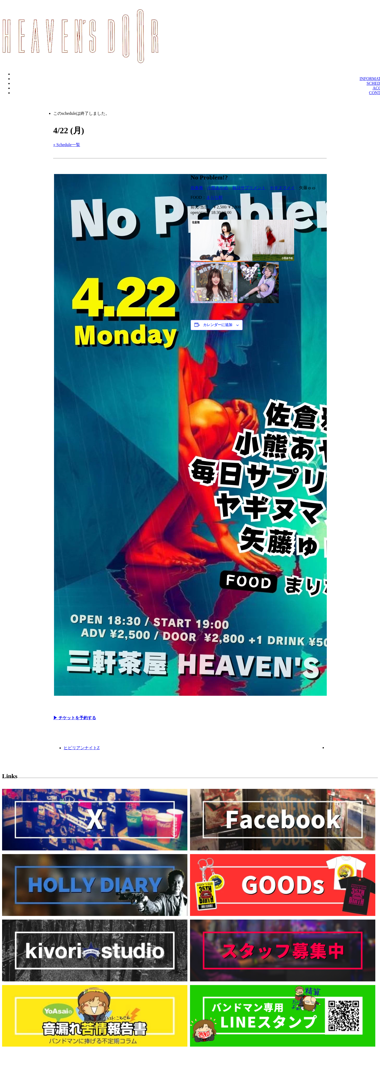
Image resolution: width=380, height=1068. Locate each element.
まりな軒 (214, 197)
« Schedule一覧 (66, 144)
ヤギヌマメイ (282, 187)
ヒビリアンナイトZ (82, 748)
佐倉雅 (197, 187)
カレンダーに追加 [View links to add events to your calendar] (217, 325)
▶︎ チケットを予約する (74, 718)
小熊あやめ (217, 187)
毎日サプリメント (249, 187)
